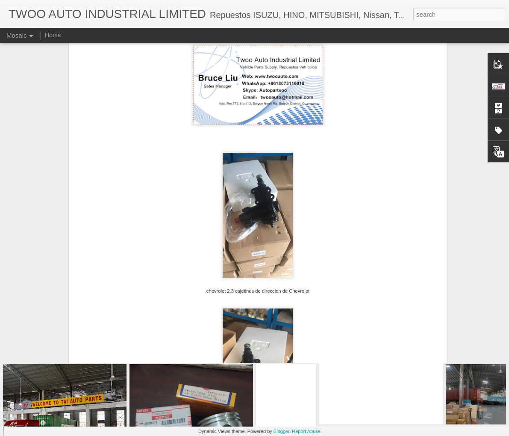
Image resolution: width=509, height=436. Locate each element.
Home (53, 35)
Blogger (281, 431)
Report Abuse (306, 431)
